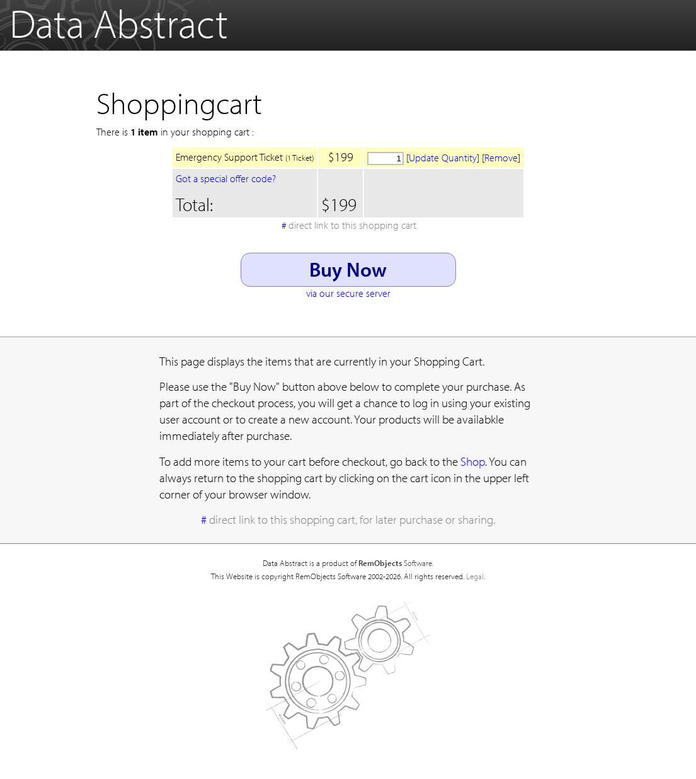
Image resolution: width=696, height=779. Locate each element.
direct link (353, 225)
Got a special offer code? (226, 178)
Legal (475, 576)
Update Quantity (443, 157)
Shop (472, 461)
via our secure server (348, 293)
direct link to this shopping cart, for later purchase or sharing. (352, 519)
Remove (501, 157)
